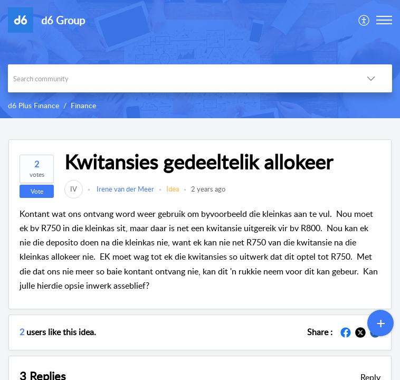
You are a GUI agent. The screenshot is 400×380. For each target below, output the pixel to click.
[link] (73, 189)
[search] (179, 78)
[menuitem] (364, 20)
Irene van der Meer (124, 189)
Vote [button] (37, 191)
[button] (364, 20)
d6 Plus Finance (33, 105)
